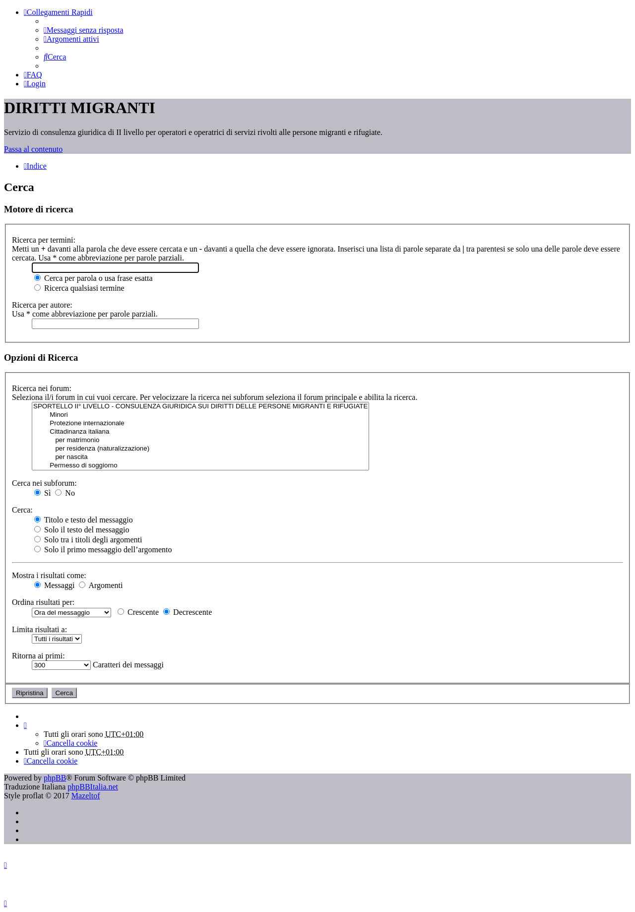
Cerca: (22, 510)
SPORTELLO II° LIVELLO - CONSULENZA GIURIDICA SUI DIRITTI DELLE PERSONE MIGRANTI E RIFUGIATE (200, 406)
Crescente (138, 612)
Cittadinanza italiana (200, 432)
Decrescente (187, 612)
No (65, 493)
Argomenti (101, 585)
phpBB (55, 778)
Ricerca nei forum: (41, 388)
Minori (200, 415)
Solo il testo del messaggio (81, 529)
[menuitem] (83, 30)
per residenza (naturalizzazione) (200, 449)
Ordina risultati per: (43, 602)
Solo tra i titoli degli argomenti (88, 539)
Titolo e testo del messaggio (83, 520)
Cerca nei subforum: (44, 483)
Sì (42, 493)
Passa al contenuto (33, 149)
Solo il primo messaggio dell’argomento (103, 549)
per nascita (200, 457)
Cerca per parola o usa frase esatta (93, 278)
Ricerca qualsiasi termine (79, 288)
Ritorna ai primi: (38, 655)
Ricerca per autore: (42, 305)
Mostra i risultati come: (49, 575)
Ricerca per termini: (43, 240)
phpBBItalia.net (92, 786)
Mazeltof (85, 795)
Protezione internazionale (200, 423)
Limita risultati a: (39, 629)
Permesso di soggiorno (200, 465)
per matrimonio (200, 440)
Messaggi (54, 585)
